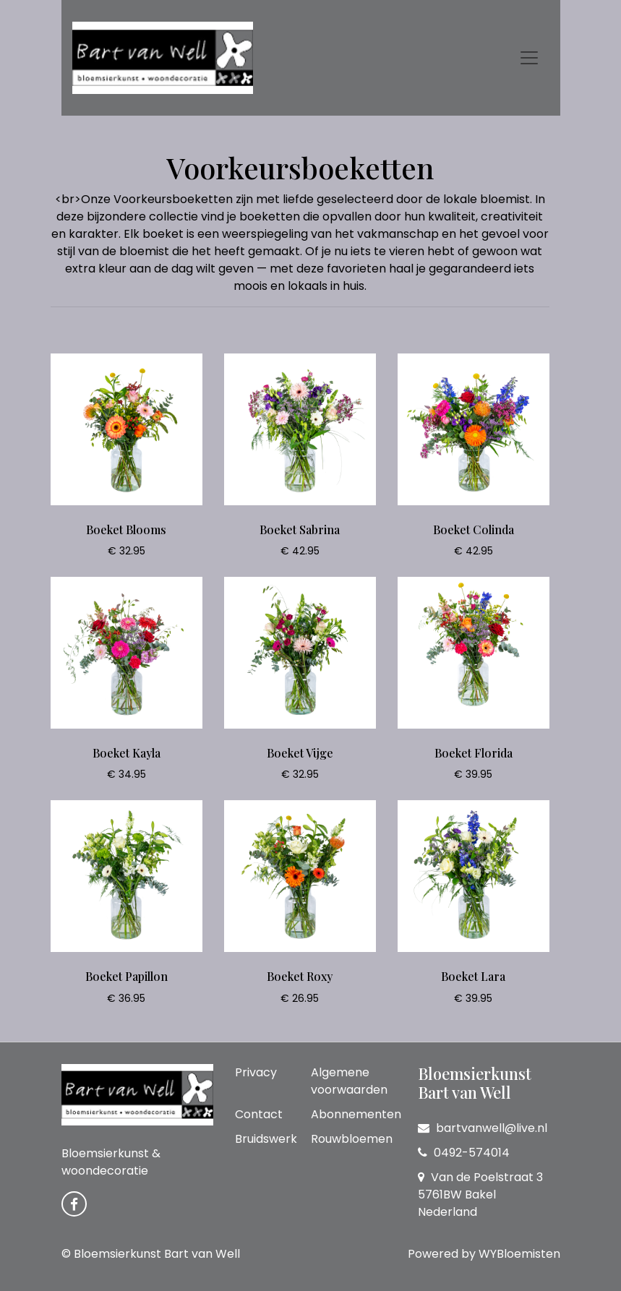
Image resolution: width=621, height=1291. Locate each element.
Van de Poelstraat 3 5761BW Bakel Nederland (480, 1194)
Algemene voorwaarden (349, 1081)
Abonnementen (356, 1114)
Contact (259, 1114)
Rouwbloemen (352, 1139)
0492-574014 (464, 1152)
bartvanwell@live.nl (482, 1128)
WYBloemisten (519, 1253)
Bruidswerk (266, 1139)
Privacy (256, 1072)
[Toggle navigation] (529, 57)
